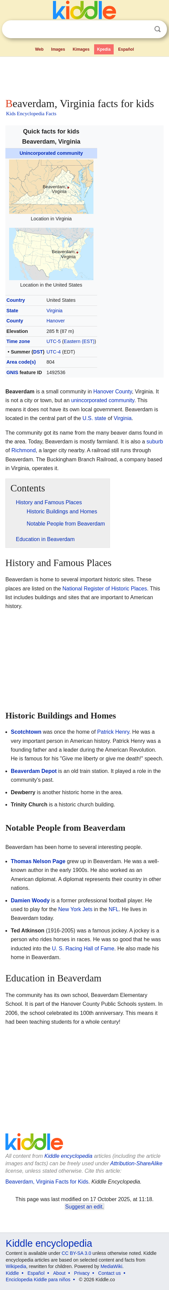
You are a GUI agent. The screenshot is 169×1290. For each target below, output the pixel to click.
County (14, 320)
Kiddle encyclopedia (68, 1156)
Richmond (23, 450)
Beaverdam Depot (34, 771)
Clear (143, 29)
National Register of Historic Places (104, 588)
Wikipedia (16, 1266)
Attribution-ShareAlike (136, 1163)
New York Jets (75, 909)
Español (126, 49)
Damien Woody (30, 900)
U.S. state (94, 418)
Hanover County (112, 391)
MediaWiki (111, 1266)
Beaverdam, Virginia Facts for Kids (46, 1182)
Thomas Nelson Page (38, 861)
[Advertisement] (84, 75)
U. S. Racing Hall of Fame (83, 948)
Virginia (55, 310)
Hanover (56, 320)
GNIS (12, 372)
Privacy (82, 1273)
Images (58, 49)
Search (157, 29)
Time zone (18, 341)
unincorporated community (102, 400)
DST (38, 352)
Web (39, 49)
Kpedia (104, 49)
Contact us (109, 1273)
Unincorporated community (51, 153)
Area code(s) (21, 362)
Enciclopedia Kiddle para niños (38, 1279)
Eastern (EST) (79, 341)
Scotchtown (26, 732)
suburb (154, 441)
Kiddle (12, 1273)
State (12, 310)
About (59, 1273)
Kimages (81, 49)
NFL (114, 909)
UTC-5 (54, 341)
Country (15, 300)
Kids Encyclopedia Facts (31, 113)
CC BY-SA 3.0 (76, 1253)
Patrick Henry (113, 732)
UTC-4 (54, 352)
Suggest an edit (83, 1207)
